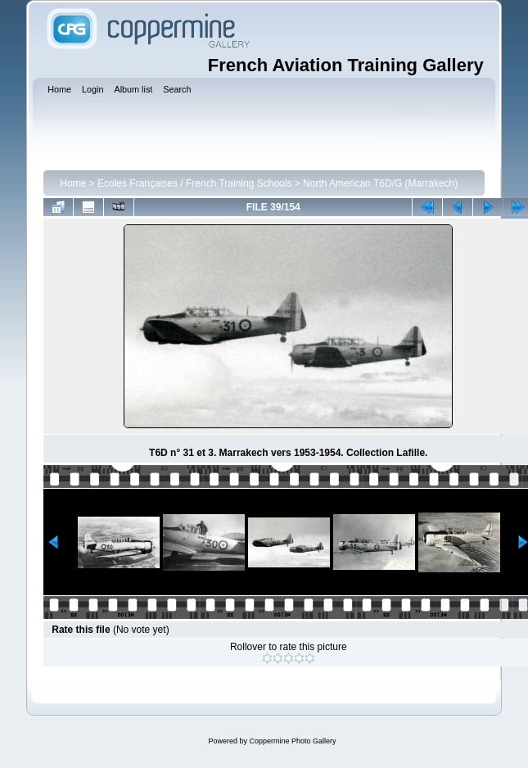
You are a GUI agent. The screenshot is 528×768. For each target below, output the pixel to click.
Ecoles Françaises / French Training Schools (194, 183)
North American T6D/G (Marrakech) (380, 183)
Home (73, 183)
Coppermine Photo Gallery (292, 741)
